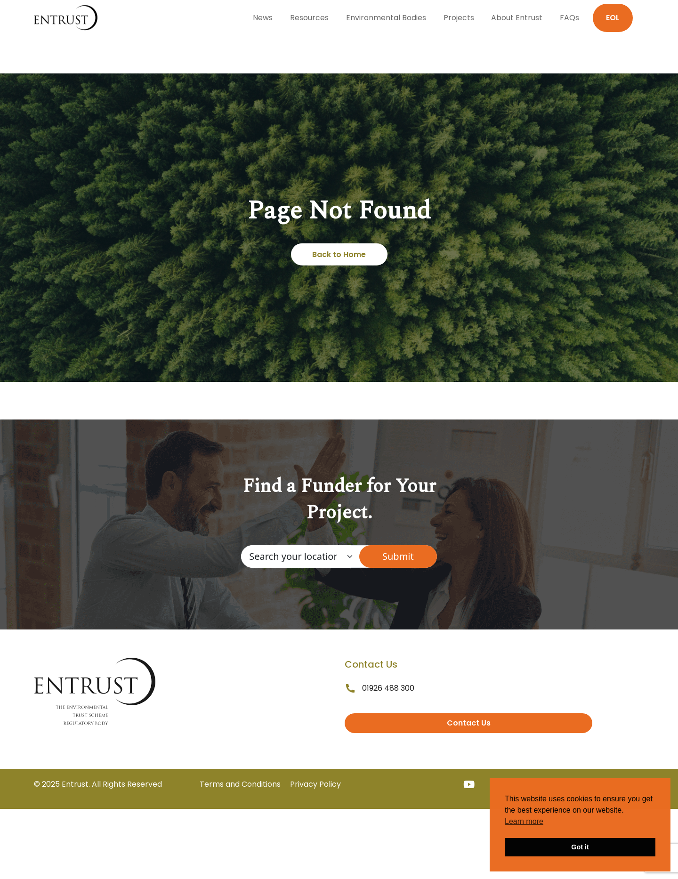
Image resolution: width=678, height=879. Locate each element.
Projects (459, 17)
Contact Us (469, 723)
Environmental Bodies (386, 17)
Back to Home (339, 254)
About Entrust (516, 17)
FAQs (569, 17)
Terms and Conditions (240, 784)
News (263, 17)
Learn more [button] (524, 821)
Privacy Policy (315, 784)
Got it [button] (580, 847)
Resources (309, 17)
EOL (613, 17)
